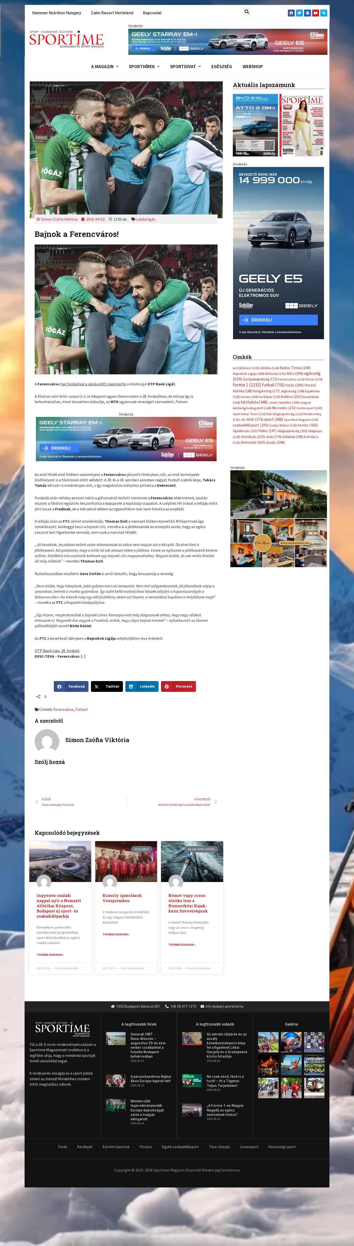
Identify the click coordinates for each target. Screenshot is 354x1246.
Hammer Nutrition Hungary (56, 13)
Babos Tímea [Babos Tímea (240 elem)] (295, 368)
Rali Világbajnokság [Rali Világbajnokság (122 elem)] (284, 414)
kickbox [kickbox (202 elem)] (291, 397)
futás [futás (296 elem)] (294, 385)
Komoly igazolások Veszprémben (122, 898)
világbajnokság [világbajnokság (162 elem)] (292, 431)
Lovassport (249, 1147)
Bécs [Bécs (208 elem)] (295, 373)
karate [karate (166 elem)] (249, 397)
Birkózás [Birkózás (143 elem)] (275, 374)
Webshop (253, 66)
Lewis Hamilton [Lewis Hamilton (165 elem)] (283, 403)
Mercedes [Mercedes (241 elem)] (284, 408)
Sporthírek (143, 66)
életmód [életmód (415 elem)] (253, 443)
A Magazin (103, 66)
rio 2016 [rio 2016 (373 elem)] (252, 420)
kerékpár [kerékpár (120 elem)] (269, 397)
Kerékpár (85, 1147)
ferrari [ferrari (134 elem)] (314, 380)
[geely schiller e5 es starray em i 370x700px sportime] (278, 252)
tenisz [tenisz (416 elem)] (308, 425)
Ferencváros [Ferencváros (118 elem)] (291, 380)
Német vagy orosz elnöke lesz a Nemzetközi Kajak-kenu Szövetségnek (188, 903)
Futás (62, 1147)
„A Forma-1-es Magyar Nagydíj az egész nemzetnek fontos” (225, 1110)
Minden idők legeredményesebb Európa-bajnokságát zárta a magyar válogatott (147, 1111)
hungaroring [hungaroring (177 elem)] (266, 391)
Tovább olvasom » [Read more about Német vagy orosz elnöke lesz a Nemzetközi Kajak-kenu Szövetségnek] (181, 945)
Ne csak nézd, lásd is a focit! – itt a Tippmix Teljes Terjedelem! (225, 1081)
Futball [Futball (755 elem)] (273, 385)
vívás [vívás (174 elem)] (273, 437)
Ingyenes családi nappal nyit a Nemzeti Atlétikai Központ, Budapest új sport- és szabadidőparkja (59, 906)
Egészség (222, 66)
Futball (81, 709)
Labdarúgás (145, 219)
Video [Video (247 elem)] (267, 431)
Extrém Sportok (116, 1147)
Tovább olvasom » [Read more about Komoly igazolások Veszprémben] (116, 935)
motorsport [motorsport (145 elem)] (309, 409)
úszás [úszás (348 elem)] (275, 443)
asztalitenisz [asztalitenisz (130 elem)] (246, 368)
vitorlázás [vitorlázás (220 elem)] (253, 437)
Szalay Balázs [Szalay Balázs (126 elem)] (283, 426)
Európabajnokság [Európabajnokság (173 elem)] (260, 379)
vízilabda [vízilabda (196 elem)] (292, 437)
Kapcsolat (152, 13)
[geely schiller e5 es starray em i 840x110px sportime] (227, 41)
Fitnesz (145, 1147)
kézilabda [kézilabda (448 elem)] (254, 402)
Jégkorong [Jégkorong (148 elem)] (292, 391)
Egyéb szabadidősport (180, 1147)
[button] (247, 11)
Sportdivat (185, 66)
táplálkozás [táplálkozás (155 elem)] (245, 431)
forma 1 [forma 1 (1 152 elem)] (247, 385)
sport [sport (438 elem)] (273, 420)
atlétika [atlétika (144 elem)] (269, 368)
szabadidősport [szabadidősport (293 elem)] (250, 425)
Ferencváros (63, 709)
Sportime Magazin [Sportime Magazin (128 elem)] (301, 420)
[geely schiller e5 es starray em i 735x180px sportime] (126, 438)
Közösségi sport (282, 1147)
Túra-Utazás (219, 1147)
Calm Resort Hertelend (112, 13)
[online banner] (278, 519)
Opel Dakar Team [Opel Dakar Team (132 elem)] (249, 414)
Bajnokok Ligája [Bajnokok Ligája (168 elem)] (249, 373)
